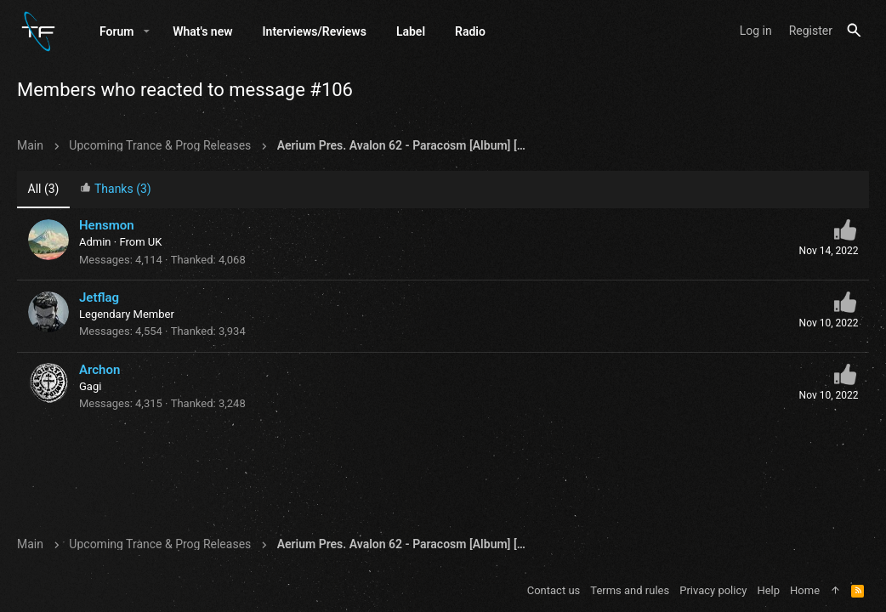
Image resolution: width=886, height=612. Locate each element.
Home (805, 590)
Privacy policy (713, 590)
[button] (146, 31)
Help (768, 590)
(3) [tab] (44, 189)
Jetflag (99, 298)
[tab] (116, 191)
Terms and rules (629, 590)
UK (155, 242)
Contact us (554, 590)
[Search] (854, 31)
